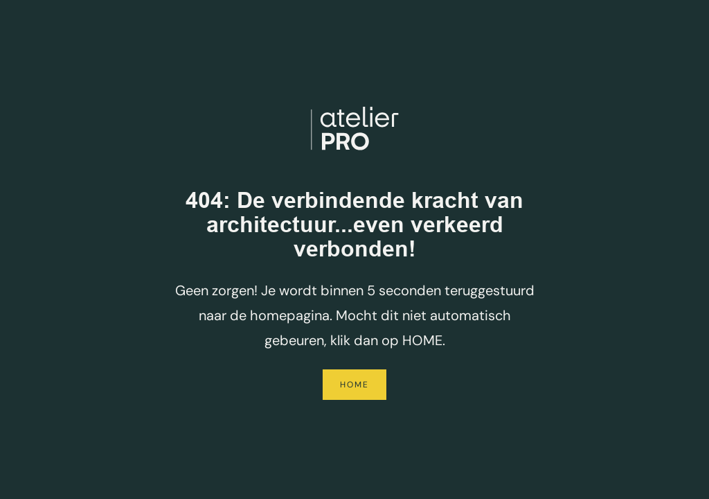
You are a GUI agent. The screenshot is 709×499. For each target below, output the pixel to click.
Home (354, 384)
